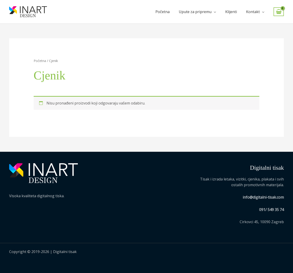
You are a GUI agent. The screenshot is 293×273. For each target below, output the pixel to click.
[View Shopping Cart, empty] (279, 11)
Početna (162, 11)
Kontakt (253, 11)
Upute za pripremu (195, 11)
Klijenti (231, 11)
